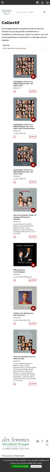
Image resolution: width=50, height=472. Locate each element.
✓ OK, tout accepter (20, 466)
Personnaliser (36, 466)
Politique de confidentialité (13, 456)
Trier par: (6, 45)
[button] (33, 76)
